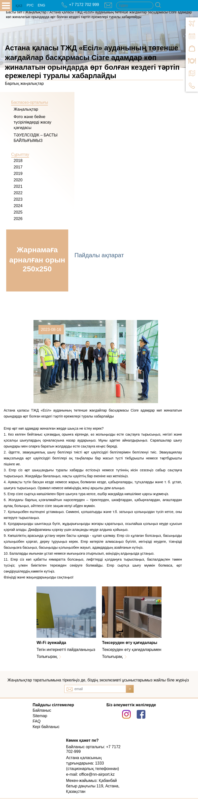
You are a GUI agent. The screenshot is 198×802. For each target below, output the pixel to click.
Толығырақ (46, 656)
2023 (18, 199)
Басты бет (14, 12)
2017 (18, 167)
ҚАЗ (19, 6)
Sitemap (40, 716)
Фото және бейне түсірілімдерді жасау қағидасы (32, 122)
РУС (30, 5)
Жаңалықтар (36, 12)
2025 (18, 212)
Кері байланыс (46, 727)
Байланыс (42, 710)
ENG (41, 5)
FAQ (36, 721)
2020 (18, 180)
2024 (18, 206)
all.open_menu (6, 5)
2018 (18, 161)
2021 (18, 186)
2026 (18, 219)
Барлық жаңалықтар (24, 83)
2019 (18, 173)
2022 (18, 193)
